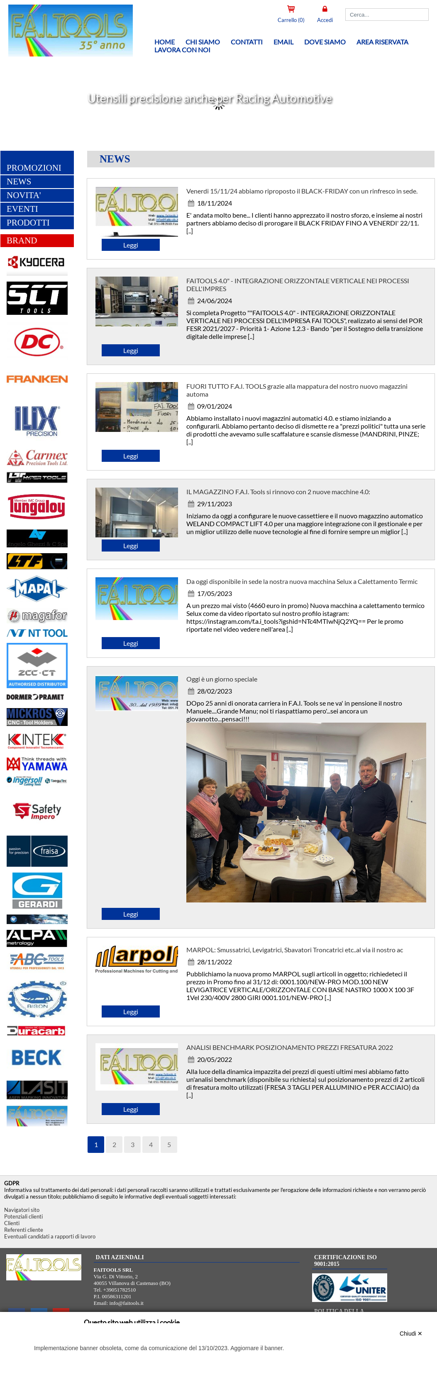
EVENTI (22, 211)
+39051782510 (119, 1290)
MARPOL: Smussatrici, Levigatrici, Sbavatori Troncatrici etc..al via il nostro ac (294, 951)
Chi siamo (203, 42)
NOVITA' (24, 197)
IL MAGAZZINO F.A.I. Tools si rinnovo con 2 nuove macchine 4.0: (278, 493)
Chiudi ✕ (411, 1333)
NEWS (19, 183)
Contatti (247, 42)
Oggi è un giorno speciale (221, 680)
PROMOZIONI (34, 169)
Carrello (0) (291, 20)
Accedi (325, 20)
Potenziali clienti (23, 1216)
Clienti (12, 1223)
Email (283, 42)
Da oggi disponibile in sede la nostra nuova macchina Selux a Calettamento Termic (301, 583)
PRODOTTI (28, 224)
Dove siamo (325, 42)
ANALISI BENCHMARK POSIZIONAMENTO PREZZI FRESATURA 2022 (289, 1049)
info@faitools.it (127, 1303)
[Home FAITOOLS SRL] (62, 55)
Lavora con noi (182, 50)
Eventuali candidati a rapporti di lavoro (49, 1236)
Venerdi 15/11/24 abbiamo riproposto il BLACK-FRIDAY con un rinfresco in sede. (301, 192)
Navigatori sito (21, 1209)
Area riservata (382, 42)
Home (164, 42)
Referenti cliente (23, 1229)
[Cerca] (387, 14)
